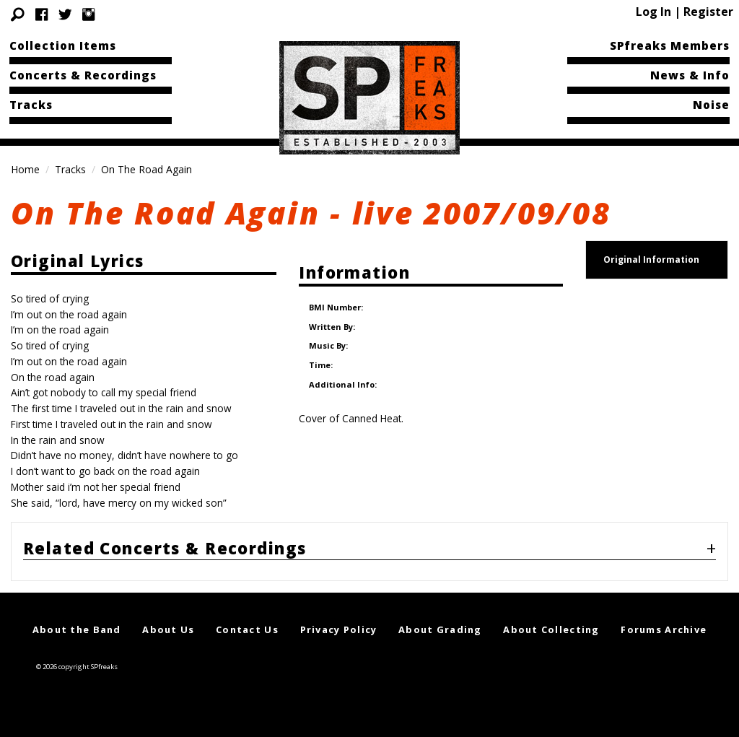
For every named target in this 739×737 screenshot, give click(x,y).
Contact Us (247, 629)
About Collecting (551, 629)
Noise (711, 104)
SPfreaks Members (670, 45)
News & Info (690, 75)
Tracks (31, 104)
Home (25, 169)
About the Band (76, 629)
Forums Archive (664, 629)
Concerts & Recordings (83, 75)
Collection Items (62, 45)
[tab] (369, 551)
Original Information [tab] (651, 259)
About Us (168, 629)
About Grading (440, 629)
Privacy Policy (338, 629)
